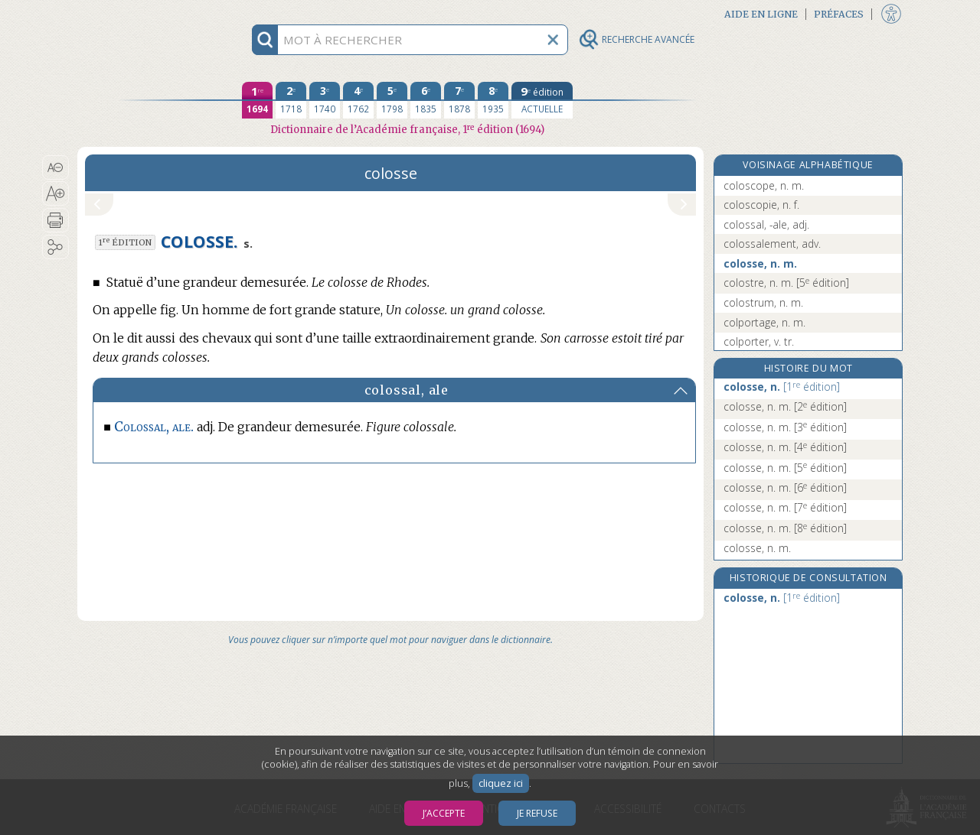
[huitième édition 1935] (493, 100)
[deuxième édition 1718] (291, 100)
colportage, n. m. (764, 322)
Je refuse (537, 813)
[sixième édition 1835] (425, 100)
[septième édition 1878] (459, 100)
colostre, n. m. (786, 282)
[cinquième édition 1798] (392, 100)
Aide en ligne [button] (761, 14)
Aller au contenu (137, 13)
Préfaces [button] (839, 14)
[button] (55, 167)
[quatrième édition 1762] (358, 100)
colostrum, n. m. (763, 302)
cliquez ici (501, 783)
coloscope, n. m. (764, 185)
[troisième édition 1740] (324, 100)
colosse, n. (782, 386)
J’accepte (444, 813)
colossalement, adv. (772, 243)
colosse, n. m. (760, 263)
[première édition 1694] (257, 100)
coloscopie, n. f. (761, 204)
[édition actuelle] (542, 100)
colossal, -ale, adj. (766, 224)
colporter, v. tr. (759, 341)
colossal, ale (406, 390)
